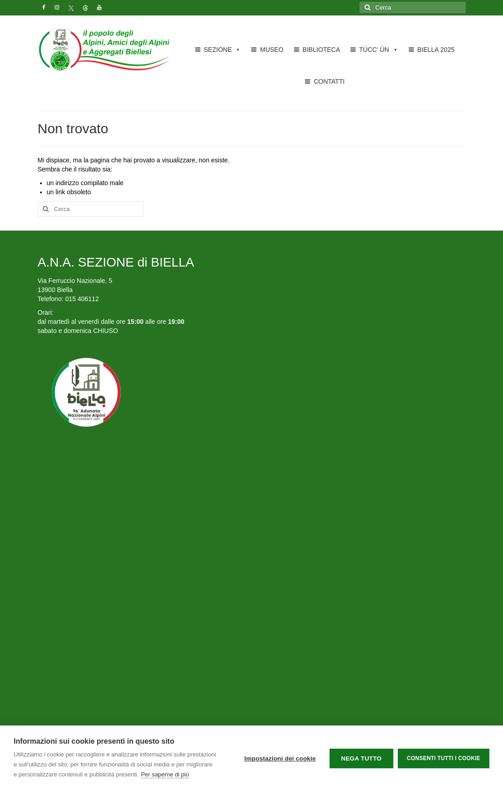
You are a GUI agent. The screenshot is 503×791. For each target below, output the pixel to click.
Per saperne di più (165, 774)
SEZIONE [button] (222, 49)
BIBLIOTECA (321, 49)
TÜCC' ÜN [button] (378, 49)
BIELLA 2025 (436, 49)
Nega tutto (361, 758)
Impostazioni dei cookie (280, 758)
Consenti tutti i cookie (443, 758)
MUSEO (271, 49)
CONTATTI (329, 81)
